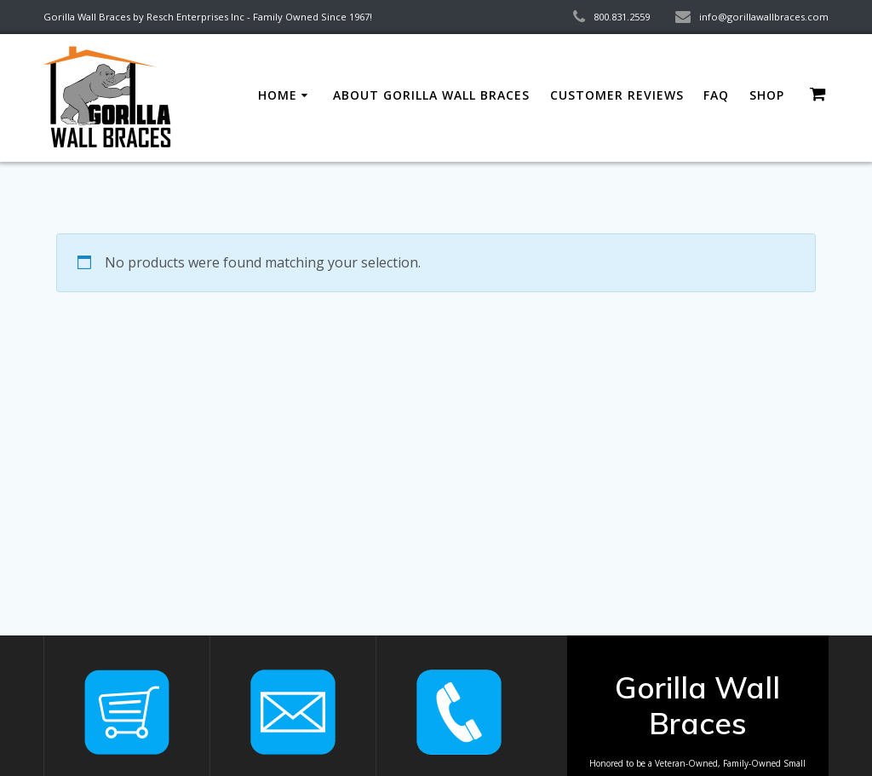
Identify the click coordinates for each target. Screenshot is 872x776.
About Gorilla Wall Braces (431, 95)
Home (277, 95)
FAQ (716, 95)
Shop (766, 95)
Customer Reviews (617, 95)
